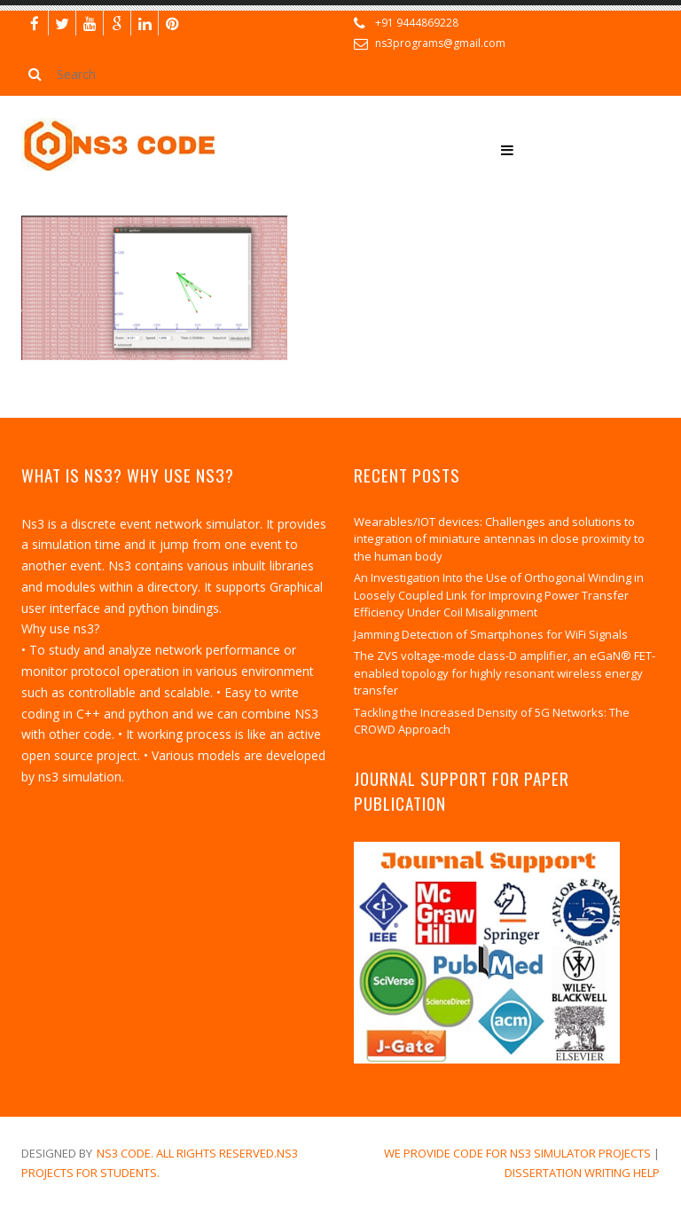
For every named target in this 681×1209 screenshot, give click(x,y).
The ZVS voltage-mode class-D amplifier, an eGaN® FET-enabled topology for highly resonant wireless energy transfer (504, 673)
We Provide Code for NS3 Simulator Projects (517, 1153)
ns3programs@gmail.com (440, 43)
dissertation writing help (582, 1173)
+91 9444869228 (416, 22)
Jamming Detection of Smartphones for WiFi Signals (491, 634)
